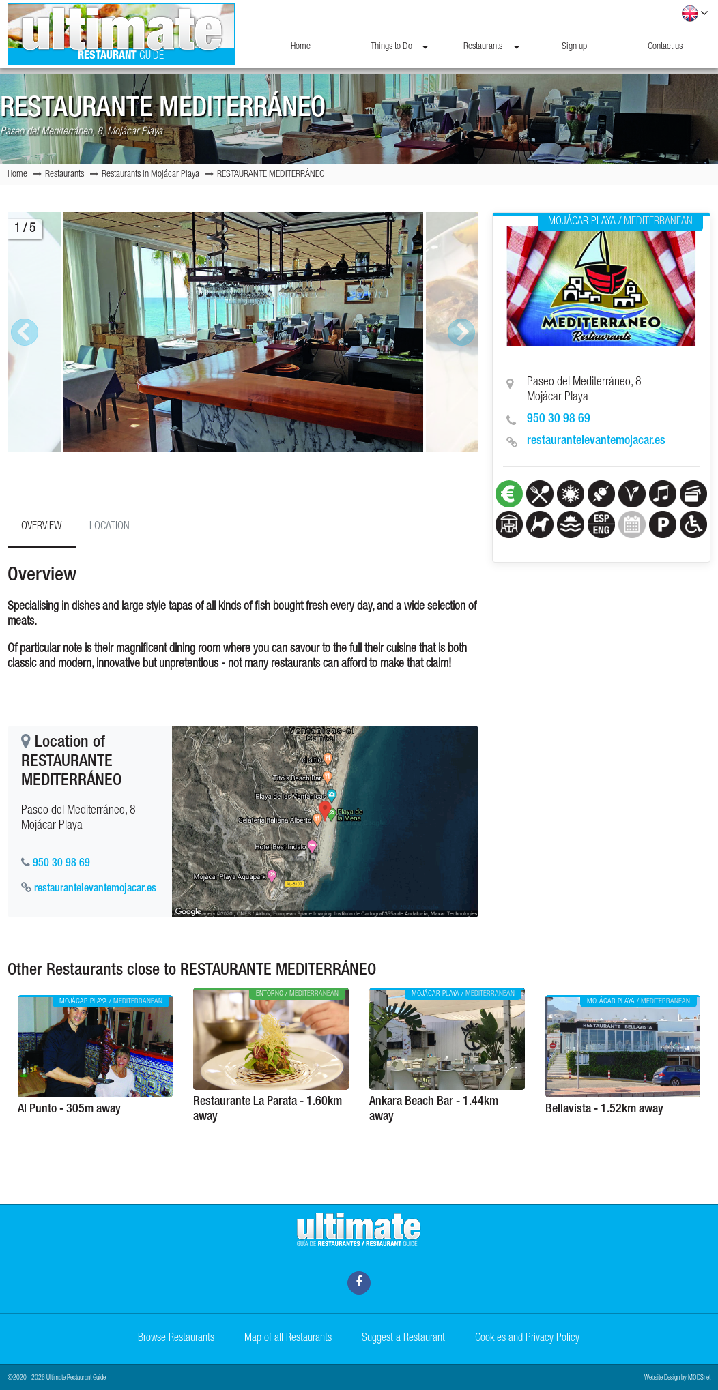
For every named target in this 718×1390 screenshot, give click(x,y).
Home (301, 47)
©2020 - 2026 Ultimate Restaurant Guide (57, 1378)
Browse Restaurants (176, 1338)
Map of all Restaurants (288, 1338)
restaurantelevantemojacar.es (596, 441)
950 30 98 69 (558, 419)
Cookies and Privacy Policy (527, 1338)
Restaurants (491, 47)
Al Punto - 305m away (69, 1110)
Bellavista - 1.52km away (604, 1110)
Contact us (665, 47)
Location (109, 527)
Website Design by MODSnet (677, 1378)
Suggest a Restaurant (403, 1338)
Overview (41, 527)
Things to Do (399, 47)
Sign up (574, 47)
